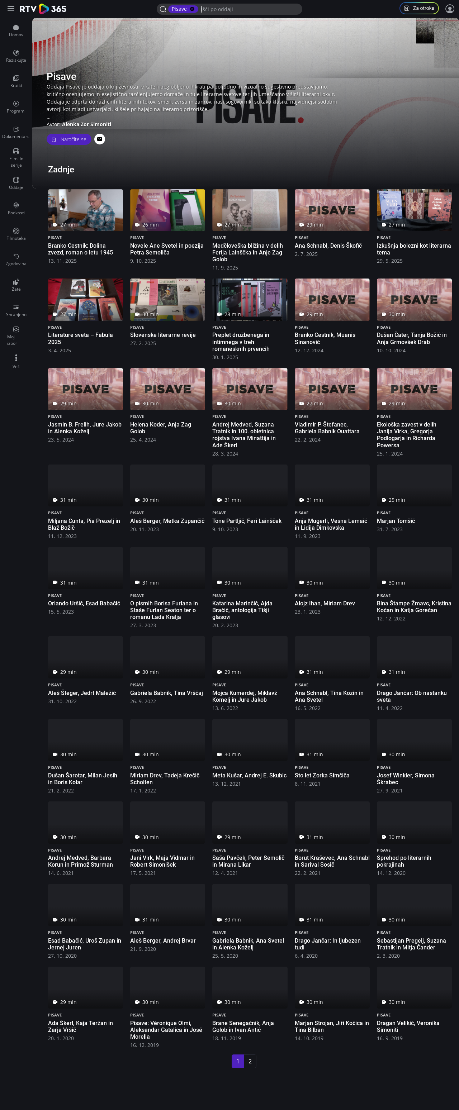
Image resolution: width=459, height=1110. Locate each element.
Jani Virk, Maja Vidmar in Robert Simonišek (162, 861)
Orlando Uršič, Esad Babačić (84, 603)
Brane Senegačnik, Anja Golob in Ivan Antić (243, 1026)
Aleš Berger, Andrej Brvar (163, 940)
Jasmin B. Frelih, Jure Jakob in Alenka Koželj (85, 428)
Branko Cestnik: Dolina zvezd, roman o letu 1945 (80, 249)
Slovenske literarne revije (163, 335)
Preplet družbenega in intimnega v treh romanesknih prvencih (241, 342)
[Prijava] (450, 9)
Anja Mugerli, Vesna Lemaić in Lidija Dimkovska (331, 524)
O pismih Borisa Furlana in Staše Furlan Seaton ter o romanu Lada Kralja (164, 610)
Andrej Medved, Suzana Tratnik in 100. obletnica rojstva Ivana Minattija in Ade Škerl (244, 435)
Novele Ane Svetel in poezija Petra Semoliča (167, 249)
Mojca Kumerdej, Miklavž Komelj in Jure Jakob (244, 696)
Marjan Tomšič (396, 521)
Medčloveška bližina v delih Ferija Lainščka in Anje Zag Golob (247, 252)
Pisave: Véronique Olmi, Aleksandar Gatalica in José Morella (166, 1030)
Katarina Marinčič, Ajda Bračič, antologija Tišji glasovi (242, 610)
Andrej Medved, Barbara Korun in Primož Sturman (80, 861)
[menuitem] (16, 30)
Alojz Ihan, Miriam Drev (325, 603)
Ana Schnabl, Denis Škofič (328, 245)
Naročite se (69, 139)
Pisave (55, 237)
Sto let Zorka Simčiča (322, 775)
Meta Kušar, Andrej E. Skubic (249, 775)
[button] (422, 9)
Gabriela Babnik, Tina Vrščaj (166, 693)
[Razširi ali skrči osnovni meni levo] (12, 9)
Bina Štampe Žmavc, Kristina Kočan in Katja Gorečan (414, 607)
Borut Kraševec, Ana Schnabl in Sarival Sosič (332, 861)
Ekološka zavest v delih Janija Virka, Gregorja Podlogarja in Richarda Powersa (406, 435)
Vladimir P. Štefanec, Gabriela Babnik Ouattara (327, 428)
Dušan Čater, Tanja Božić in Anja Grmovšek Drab (412, 338)
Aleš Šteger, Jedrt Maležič (82, 693)
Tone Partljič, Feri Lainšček (246, 521)
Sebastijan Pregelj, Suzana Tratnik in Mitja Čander (411, 944)
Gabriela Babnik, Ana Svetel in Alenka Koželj (248, 944)
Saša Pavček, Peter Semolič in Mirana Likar (248, 861)
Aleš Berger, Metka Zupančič (167, 521)
